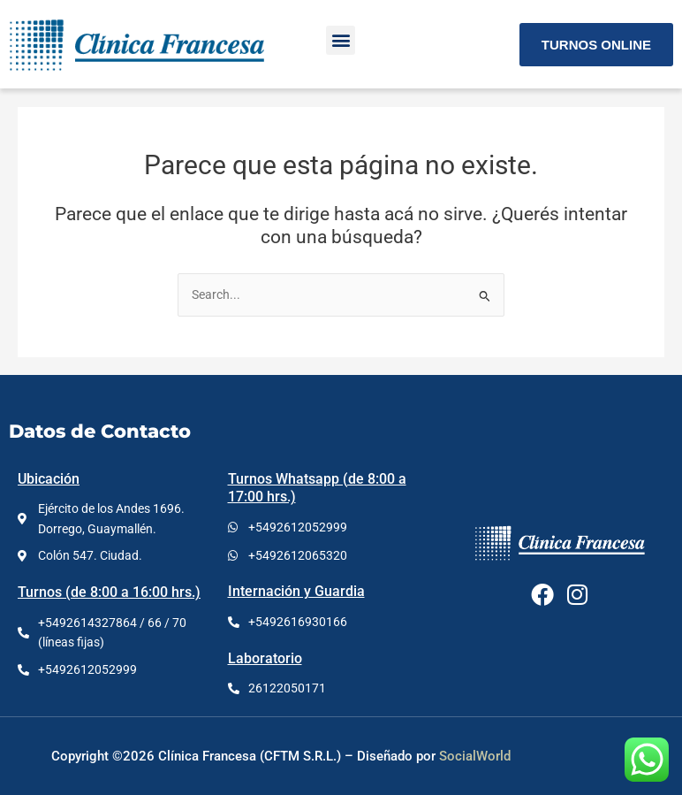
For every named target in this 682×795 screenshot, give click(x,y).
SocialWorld (475, 756)
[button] (340, 40)
